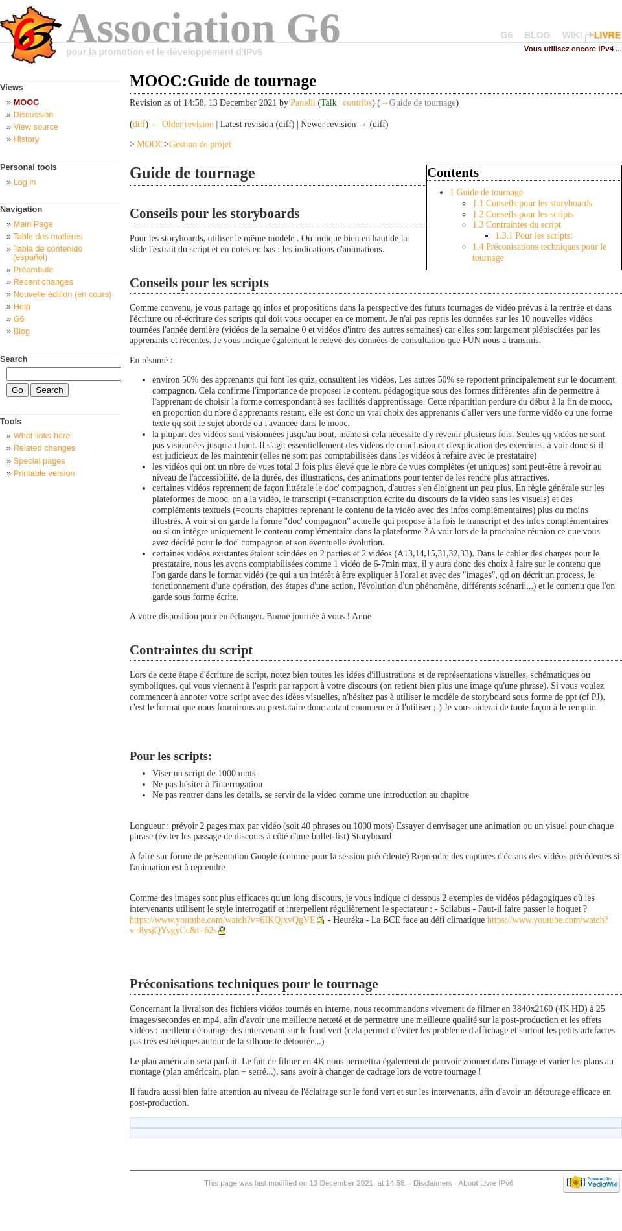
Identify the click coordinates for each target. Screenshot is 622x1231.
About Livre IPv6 (485, 1182)
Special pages (39, 461)
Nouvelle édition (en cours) (63, 294)
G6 (507, 35)
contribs (357, 103)
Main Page (33, 224)
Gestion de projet (200, 144)
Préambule (34, 269)
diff (139, 124)
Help (22, 306)
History (27, 139)
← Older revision (182, 124)
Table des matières (47, 236)
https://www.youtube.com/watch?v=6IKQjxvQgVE (223, 920)
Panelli (303, 103)
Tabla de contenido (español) (47, 253)
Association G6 (203, 27)
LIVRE (607, 35)
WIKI (572, 35)
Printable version (44, 473)
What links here (42, 435)
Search (14, 359)
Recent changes (43, 282)
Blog (22, 331)
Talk (329, 103)
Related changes (45, 448)
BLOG (537, 35)
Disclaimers (432, 1182)
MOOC (150, 144)
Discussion (34, 114)
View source (36, 127)
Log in (25, 182)
